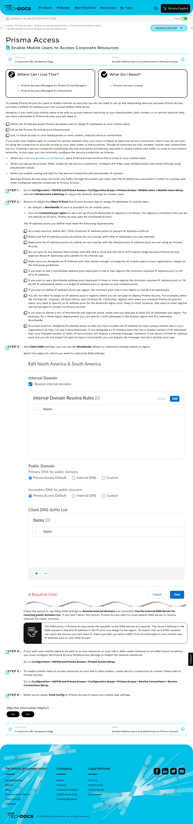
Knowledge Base (66, 799)
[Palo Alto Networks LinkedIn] (165, 773)
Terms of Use (96, 789)
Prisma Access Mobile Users (85, 25)
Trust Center (95, 785)
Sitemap (10, 803)
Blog (8, 789)
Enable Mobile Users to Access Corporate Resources (37, 28)
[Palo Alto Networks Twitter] (174, 773)
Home (9, 25)
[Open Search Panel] (157, 8)
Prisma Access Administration (50, 25)
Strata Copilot (175, 8)
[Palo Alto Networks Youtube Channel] (182, 773)
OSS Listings (13, 799)
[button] (190, 659)
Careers (61, 785)
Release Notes (14, 780)
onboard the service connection (44, 158)
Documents (95, 794)
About (60, 780)
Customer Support (67, 789)
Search (9, 785)
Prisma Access (23, 25)
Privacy (92, 780)
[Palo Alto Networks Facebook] (157, 773)
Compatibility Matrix (17, 794)
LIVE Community (66, 794)
